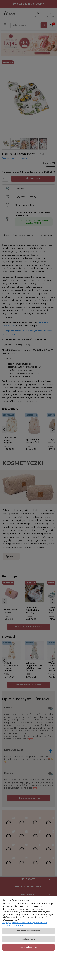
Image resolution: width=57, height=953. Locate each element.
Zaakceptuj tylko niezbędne (28, 931)
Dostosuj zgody (28, 939)
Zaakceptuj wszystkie (28, 947)
